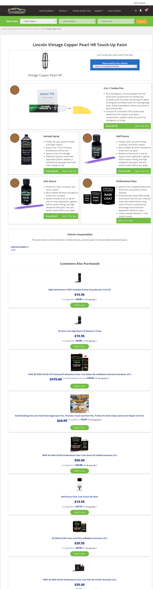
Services (63, 10)
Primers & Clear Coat (82, 10)
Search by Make (47, 10)
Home (3, 29)
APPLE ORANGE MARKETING (107, 568)
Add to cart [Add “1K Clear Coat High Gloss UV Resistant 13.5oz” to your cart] (78, 317)
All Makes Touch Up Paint (16, 29)
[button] (31, 312)
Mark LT (36, 29)
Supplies (99, 10)
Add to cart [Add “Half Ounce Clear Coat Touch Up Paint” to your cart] (125, 379)
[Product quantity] (14, 457)
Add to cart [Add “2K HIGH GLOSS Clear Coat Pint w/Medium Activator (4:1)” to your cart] (31, 441)
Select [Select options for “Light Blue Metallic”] (75, 495)
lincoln (29, 29)
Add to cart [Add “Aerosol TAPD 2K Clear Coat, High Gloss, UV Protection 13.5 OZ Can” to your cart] (125, 441)
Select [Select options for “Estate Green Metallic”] (125, 495)
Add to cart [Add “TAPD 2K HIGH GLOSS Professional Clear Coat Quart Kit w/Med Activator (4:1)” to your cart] (78, 382)
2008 (42, 29)
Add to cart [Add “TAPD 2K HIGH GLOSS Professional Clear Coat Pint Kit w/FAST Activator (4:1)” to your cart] (78, 443)
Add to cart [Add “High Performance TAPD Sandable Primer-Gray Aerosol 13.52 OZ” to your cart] (31, 317)
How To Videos (114, 10)
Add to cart (17, 462)
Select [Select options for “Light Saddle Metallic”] (25, 495)
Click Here (128, 55)
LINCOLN (15, 247)
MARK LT (24, 247)
